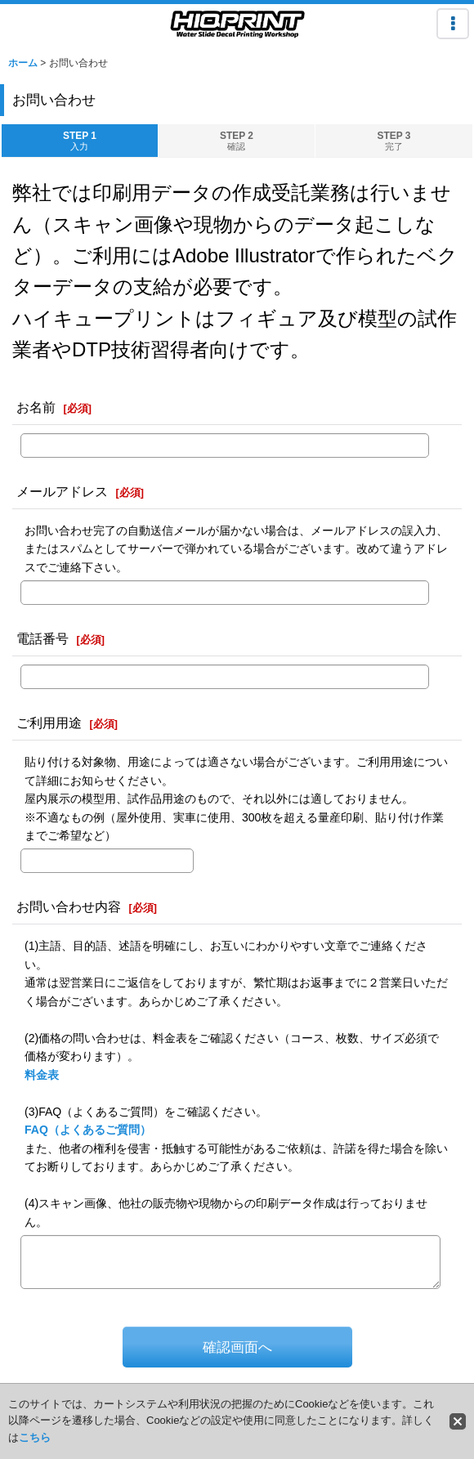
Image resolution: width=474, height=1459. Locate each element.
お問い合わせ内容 (68, 906)
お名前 (36, 407)
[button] (452, 23)
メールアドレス (62, 491)
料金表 (42, 1074)
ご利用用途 (49, 722)
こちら (35, 1437)
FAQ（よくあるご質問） (88, 1129)
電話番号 (42, 638)
